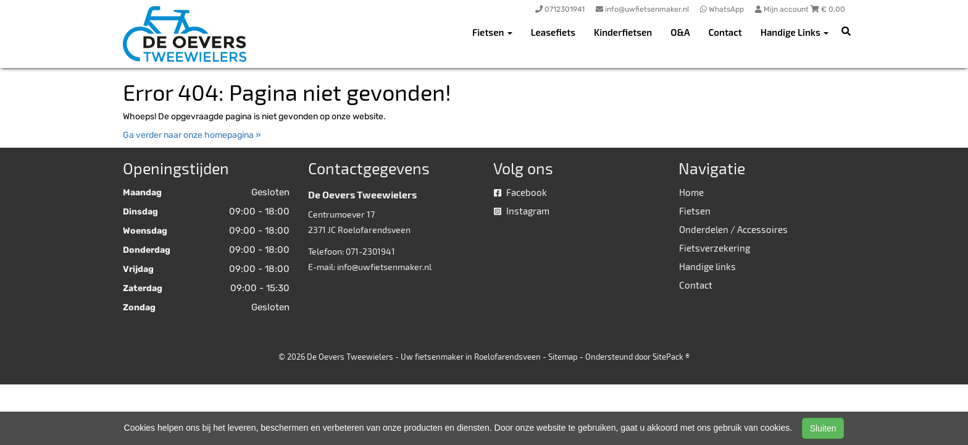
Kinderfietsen (623, 32)
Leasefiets (553, 32)
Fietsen (695, 210)
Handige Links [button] (794, 32)
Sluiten (823, 428)
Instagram (521, 210)
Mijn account (783, 9)
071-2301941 (370, 251)
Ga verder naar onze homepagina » (192, 135)
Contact (725, 32)
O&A (680, 32)
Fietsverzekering (714, 247)
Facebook (520, 192)
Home (691, 192)
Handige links (707, 266)
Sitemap (563, 357)
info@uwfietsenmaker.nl (384, 266)
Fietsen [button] (492, 32)
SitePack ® (671, 357)
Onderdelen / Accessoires (733, 229)
